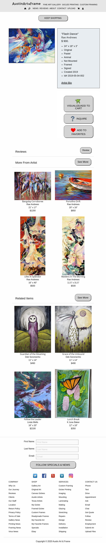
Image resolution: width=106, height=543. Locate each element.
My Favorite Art (38, 520)
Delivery (62, 524)
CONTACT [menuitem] (61, 8)
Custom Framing (66, 486)
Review (88, 520)
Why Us (12, 486)
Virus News (13, 531)
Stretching (63, 512)
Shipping (62, 531)
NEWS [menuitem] (36, 8)
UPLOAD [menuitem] (71, 8)
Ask (86, 501)
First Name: (29, 441)
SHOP (34, 482)
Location (12, 505)
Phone (88, 486)
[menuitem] (26, 4)
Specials (35, 528)
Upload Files (90, 531)
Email (87, 505)
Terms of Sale (14, 516)
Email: (32, 456)
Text (87, 489)
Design (62, 520)
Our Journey (14, 489)
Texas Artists (37, 501)
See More (83, 161)
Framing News (15, 528)
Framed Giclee (38, 509)
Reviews (12, 493)
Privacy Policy (14, 512)
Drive (87, 493)
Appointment (90, 497)
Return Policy (14, 509)
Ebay (34, 531)
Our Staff (12, 501)
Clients (11, 497)
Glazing (62, 509)
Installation (63, 528)
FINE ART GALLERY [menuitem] (52, 5)
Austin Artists (37, 497)
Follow (88, 516)
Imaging (62, 493)
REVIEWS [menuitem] (44, 8)
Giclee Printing (65, 489)
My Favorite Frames (40, 524)
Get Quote (89, 512)
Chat (87, 509)
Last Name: (29, 449)
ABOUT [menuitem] (52, 8)
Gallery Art (36, 486)
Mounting (63, 497)
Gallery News (14, 520)
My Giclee (36, 505)
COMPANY (13, 482)
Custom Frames (38, 512)
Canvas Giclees (38, 493)
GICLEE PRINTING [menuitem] (70, 5)
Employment (90, 524)
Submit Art (89, 528)
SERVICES (63, 482)
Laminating (63, 501)
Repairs (62, 516)
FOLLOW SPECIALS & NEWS (53, 464)
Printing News (14, 524)
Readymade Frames (40, 516)
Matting (62, 505)
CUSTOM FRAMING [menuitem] (88, 5)
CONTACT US (91, 482)
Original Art (36, 489)
